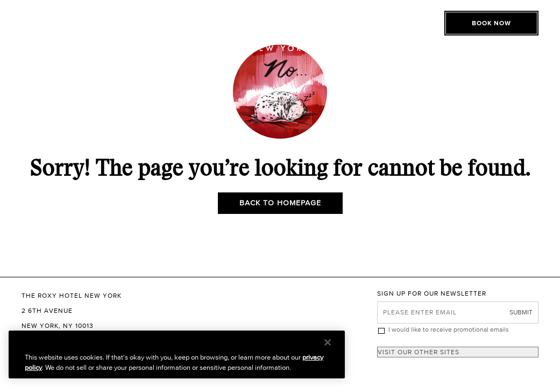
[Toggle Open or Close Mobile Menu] (69, 19)
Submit (521, 312)
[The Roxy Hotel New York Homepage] (280, 29)
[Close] (327, 342)
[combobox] (457, 352)
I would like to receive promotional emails (448, 329)
